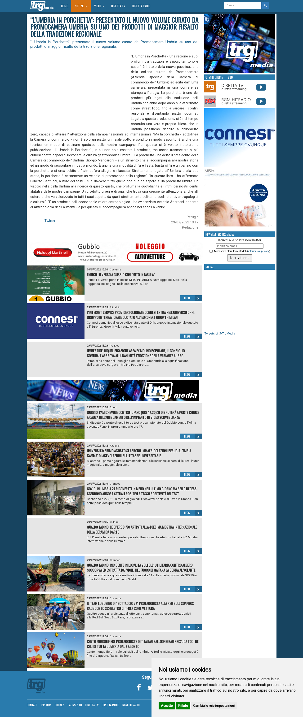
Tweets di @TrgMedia (219, 333)
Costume (115, 269)
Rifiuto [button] (183, 706)
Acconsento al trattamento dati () (242, 251)
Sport (113, 407)
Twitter (50, 221)
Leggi (193, 298)
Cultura (114, 522)
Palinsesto (75, 705)
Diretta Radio (141, 6)
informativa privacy (258, 251)
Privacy (46, 705)
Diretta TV (118, 6)
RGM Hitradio (131, 705)
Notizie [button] (81, 6)
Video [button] (99, 6)
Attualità (115, 307)
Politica (114, 345)
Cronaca (115, 483)
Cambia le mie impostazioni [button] (214, 706)
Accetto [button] (167, 706)
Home (66, 5)
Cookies (60, 705)
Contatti (32, 705)
